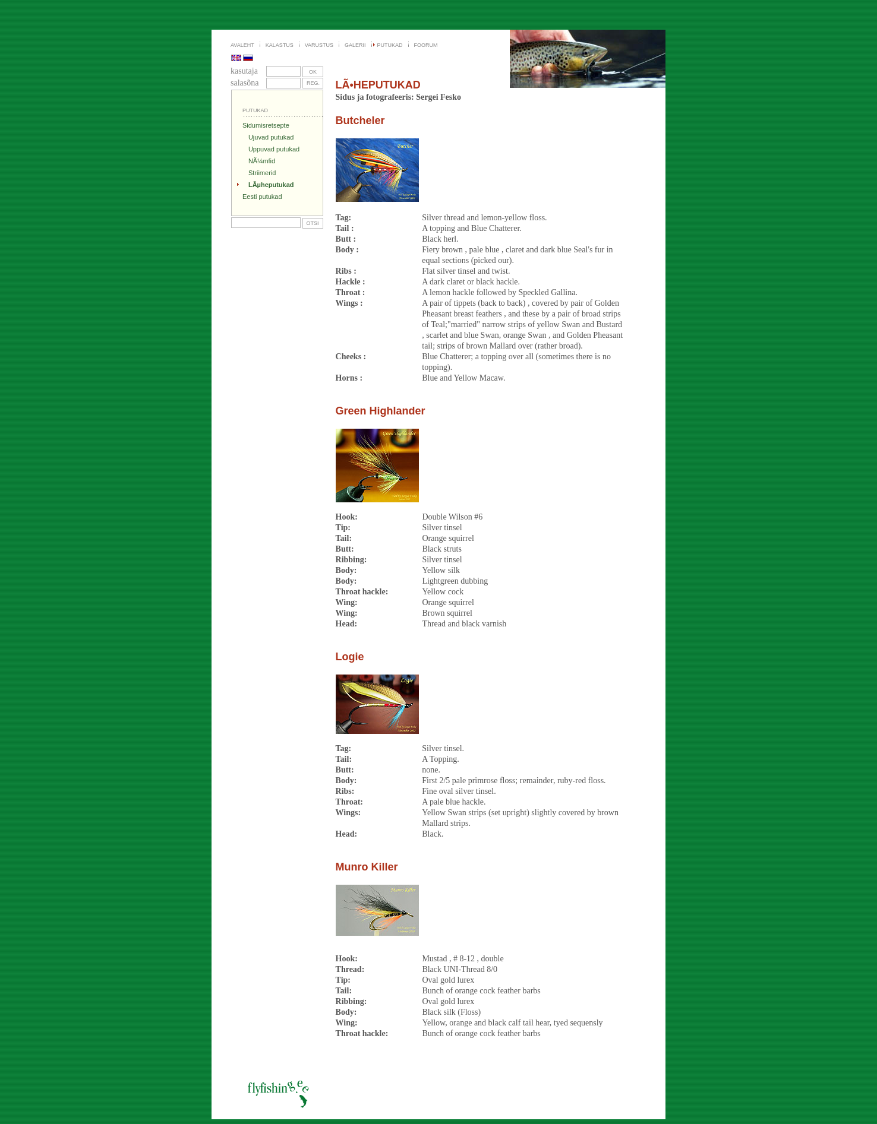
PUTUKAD (390, 45)
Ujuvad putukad (271, 137)
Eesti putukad (262, 196)
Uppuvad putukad (273, 149)
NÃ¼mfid (261, 160)
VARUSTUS (319, 45)
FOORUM (426, 45)
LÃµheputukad (271, 184)
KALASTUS (280, 45)
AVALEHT (242, 45)
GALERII (355, 45)
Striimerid (262, 172)
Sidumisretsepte (265, 125)
